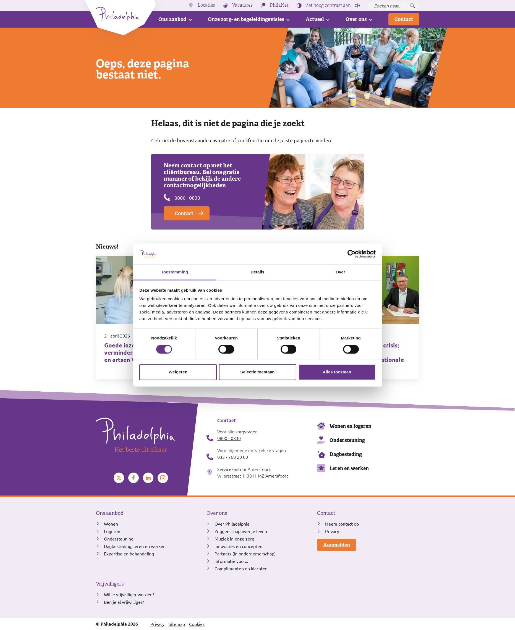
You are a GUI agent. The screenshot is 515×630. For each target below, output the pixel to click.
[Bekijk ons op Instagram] (163, 478)
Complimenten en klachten (241, 568)
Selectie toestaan (257, 372)
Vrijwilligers (110, 584)
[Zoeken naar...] (393, 5)
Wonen (111, 523)
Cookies (197, 624)
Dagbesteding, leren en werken (135, 546)
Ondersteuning (347, 440)
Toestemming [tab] (174, 272)
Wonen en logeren (350, 426)
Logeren (112, 531)
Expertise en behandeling (129, 553)
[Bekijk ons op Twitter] (119, 478)
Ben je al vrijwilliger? (124, 602)
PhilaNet (279, 5)
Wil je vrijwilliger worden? (129, 594)
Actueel (315, 19)
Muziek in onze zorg (234, 538)
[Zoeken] (412, 5)
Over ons (356, 19)
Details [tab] (258, 272)
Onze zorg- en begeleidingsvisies (246, 19)
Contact (403, 19)
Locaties (206, 5)
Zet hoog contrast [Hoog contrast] (328, 5)
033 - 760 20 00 (232, 457)
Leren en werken (349, 468)
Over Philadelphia (232, 523)
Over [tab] (340, 272)
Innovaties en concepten (238, 546)
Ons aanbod (172, 19)
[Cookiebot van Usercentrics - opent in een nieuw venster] (351, 254)
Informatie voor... (231, 561)
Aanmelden (336, 545)
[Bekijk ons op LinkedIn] (148, 478)
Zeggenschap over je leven (241, 531)
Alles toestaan (337, 372)
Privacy (332, 531)
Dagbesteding (346, 454)
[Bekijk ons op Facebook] (133, 478)
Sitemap (177, 624)
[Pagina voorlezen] (357, 5)
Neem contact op (342, 523)
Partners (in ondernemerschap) (245, 553)
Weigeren (178, 372)
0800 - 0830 (187, 198)
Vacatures (242, 5)
